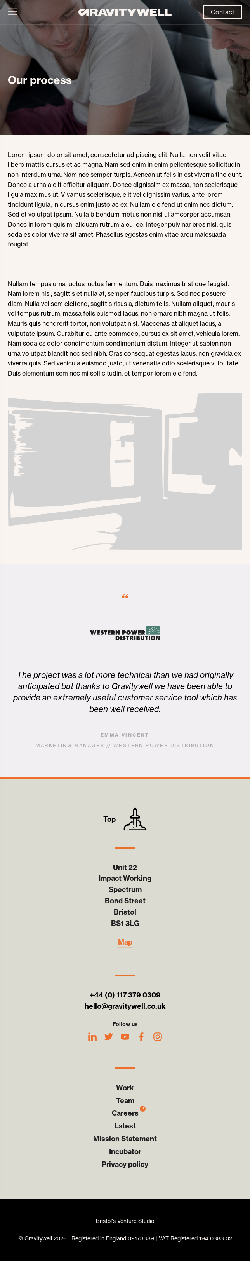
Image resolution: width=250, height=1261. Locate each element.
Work (125, 1087)
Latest (125, 1125)
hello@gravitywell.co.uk (125, 1006)
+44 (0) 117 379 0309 (125, 994)
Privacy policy (125, 1164)
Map (125, 942)
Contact (222, 12)
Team (125, 1100)
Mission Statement (125, 1138)
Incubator (125, 1151)
